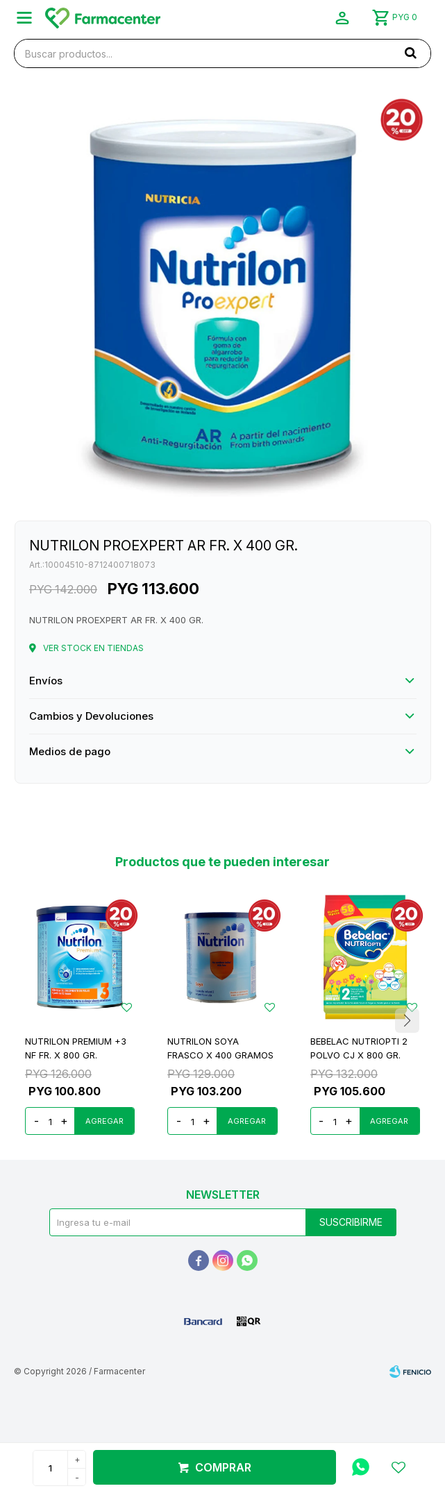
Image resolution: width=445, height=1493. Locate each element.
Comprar (223, 1467)
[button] (406, 1021)
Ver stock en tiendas (93, 648)
